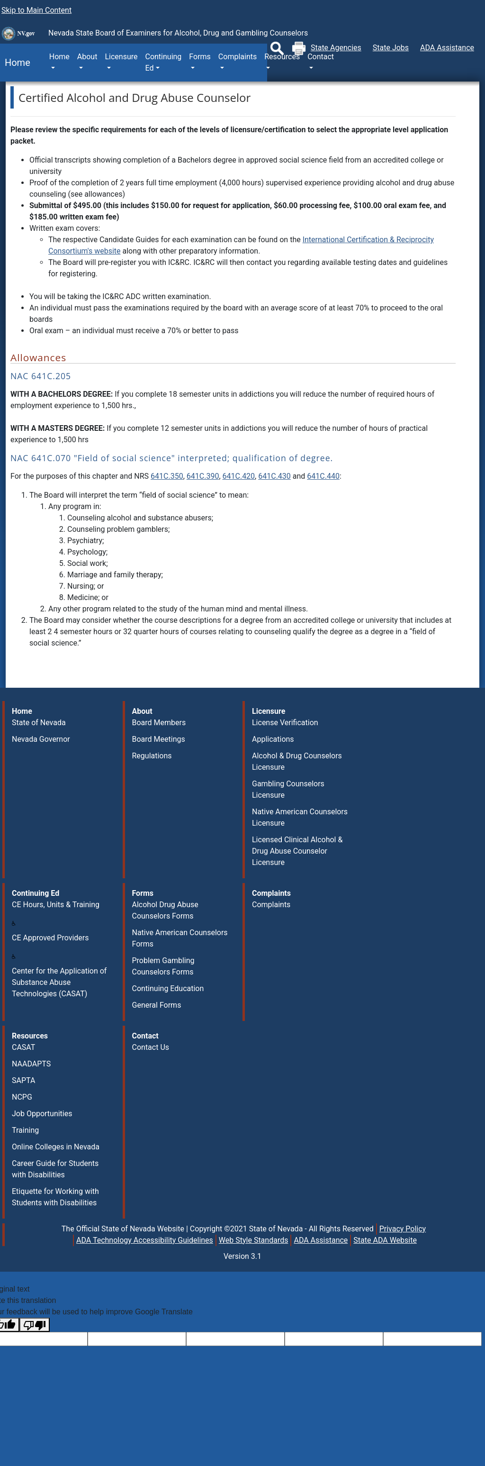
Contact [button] (320, 56)
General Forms (156, 1005)
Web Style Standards (253, 1240)
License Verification (285, 722)
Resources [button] (282, 56)
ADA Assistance (447, 47)
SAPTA (23, 1080)
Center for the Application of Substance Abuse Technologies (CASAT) (59, 982)
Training (25, 1130)
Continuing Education (168, 988)
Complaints (271, 904)
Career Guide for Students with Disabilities (55, 1169)
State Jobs (391, 47)
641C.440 (323, 476)
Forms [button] (200, 56)
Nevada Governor (41, 739)
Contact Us (151, 1047)
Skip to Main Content (36, 10)
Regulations (152, 755)
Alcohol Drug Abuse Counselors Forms (165, 910)
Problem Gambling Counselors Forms (163, 966)
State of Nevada (39, 722)
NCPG (22, 1097)
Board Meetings (158, 739)
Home (15, 62)
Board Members (159, 722)
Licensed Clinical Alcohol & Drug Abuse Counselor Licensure (297, 851)
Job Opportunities (42, 1113)
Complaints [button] (237, 56)
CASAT (23, 1047)
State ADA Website (385, 1240)
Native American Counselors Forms (180, 938)
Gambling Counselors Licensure (288, 789)
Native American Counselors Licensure (300, 817)
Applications (273, 739)
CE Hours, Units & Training (55, 904)
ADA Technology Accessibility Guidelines (144, 1240)
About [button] (87, 56)
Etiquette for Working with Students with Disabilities (55, 1197)
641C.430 (274, 476)
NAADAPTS (31, 1063)
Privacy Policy (402, 1228)
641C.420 (239, 476)
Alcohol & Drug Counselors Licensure (297, 761)
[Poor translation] (34, 1325)
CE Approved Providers (50, 937)
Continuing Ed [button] (163, 62)
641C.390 (203, 476)
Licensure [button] (121, 56)
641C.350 (167, 476)
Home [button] (59, 56)
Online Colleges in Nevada (55, 1146)
